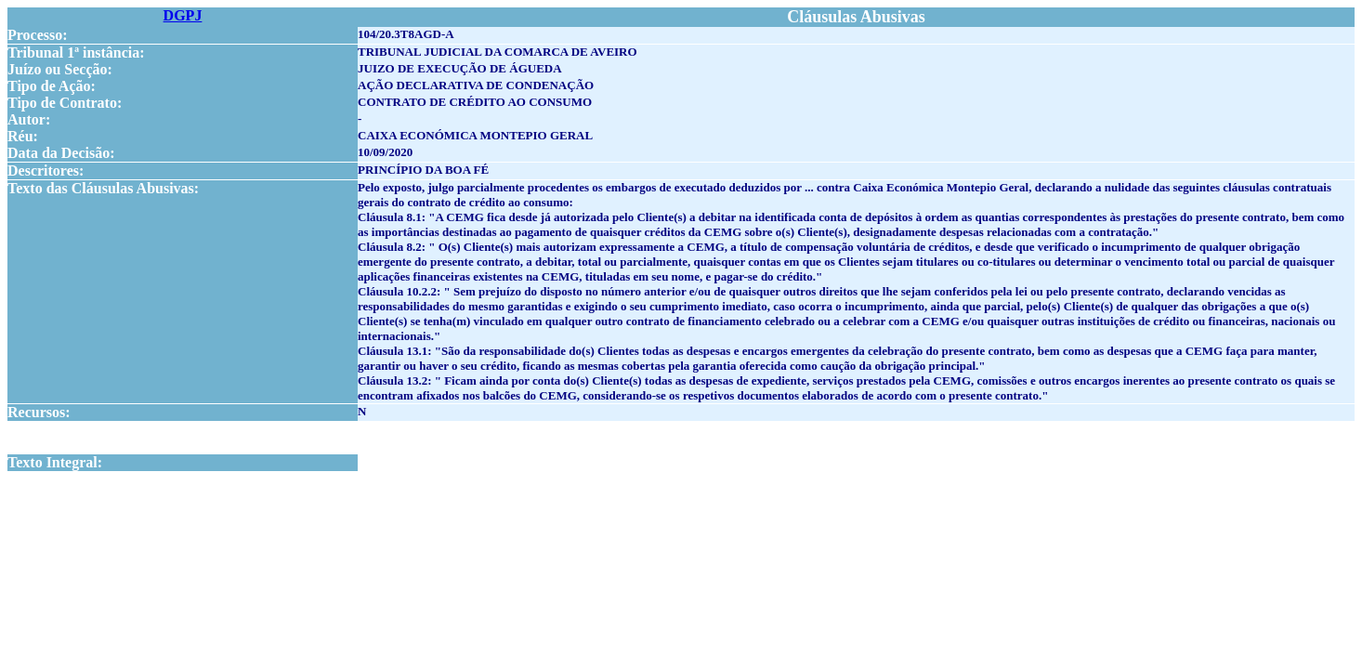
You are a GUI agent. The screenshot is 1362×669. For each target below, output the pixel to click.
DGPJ (183, 15)
